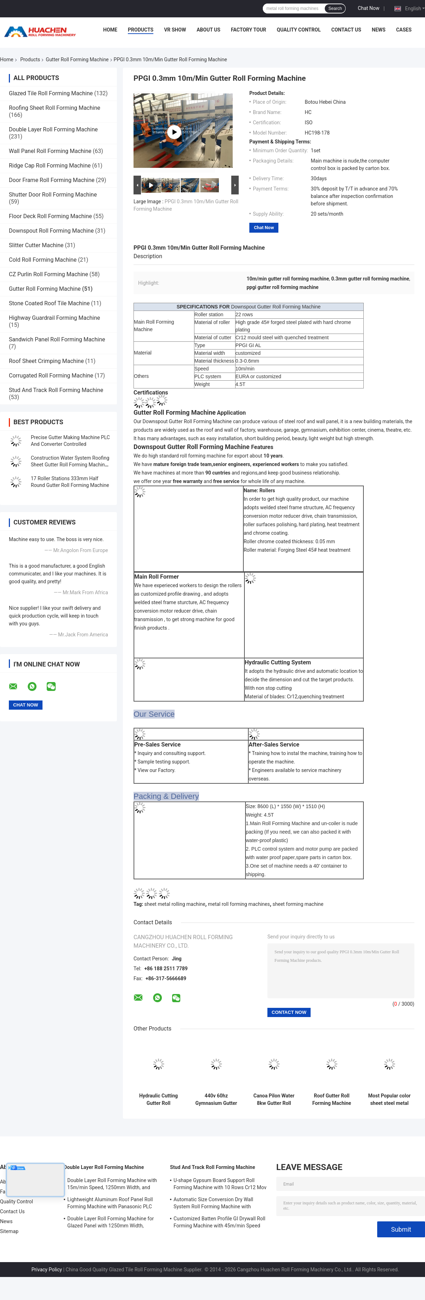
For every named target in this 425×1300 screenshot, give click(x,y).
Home (110, 30)
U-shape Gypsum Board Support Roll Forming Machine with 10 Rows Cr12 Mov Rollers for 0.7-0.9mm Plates (220, 1184)
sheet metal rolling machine (174, 904)
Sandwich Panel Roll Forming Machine (57, 339)
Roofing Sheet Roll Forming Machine (54, 107)
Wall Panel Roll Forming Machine (50, 151)
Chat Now (368, 8)
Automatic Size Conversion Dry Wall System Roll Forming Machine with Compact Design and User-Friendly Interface (213, 1204)
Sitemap (9, 1231)
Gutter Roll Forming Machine (77, 59)
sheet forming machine (298, 904)
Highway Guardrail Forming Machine (54, 317)
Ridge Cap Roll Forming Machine (50, 165)
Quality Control (299, 30)
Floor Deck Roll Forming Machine (50, 216)
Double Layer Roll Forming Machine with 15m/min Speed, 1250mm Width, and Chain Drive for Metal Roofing (112, 1184)
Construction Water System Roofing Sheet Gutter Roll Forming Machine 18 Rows (70, 464)
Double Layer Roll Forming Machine (53, 129)
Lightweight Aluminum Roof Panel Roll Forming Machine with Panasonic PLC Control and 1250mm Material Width (110, 1204)
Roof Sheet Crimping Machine (46, 361)
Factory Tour (248, 30)
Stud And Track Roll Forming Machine (56, 390)
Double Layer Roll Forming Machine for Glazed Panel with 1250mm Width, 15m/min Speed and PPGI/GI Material (110, 1223)
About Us (208, 30)
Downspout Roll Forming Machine (51, 230)
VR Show (175, 30)
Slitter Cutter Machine (36, 245)
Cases (404, 30)
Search (335, 8)
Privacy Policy (47, 1269)
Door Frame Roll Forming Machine (52, 180)
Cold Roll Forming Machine (42, 259)
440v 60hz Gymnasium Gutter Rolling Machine (216, 1099)
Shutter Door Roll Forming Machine (53, 194)
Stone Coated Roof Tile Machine (49, 303)
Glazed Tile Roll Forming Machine (51, 93)
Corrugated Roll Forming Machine (51, 375)
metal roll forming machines (239, 904)
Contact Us (346, 30)
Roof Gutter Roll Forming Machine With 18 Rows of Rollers (331, 1099)
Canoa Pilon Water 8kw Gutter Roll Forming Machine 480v (274, 1099)
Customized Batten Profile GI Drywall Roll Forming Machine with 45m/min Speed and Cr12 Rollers (219, 1223)
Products (140, 30)
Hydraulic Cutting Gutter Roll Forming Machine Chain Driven (158, 1099)
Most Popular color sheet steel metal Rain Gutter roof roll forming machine (389, 1099)
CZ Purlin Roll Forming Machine (48, 274)
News (379, 30)
